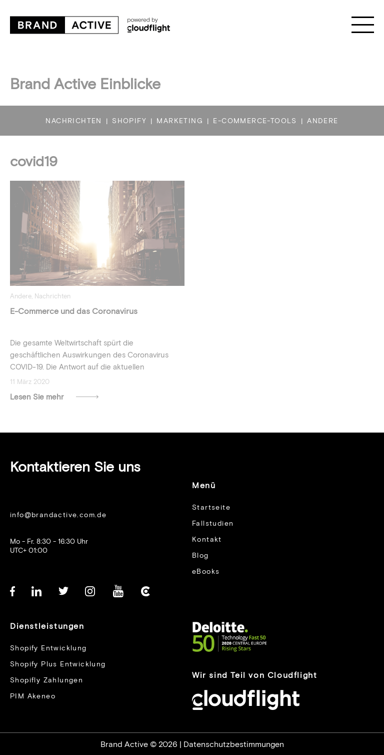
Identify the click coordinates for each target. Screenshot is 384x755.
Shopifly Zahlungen (46, 679)
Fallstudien (213, 523)
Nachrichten (52, 303)
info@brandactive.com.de (58, 514)
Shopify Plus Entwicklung (58, 663)
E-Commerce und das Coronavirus (74, 317)
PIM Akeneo (33, 695)
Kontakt (207, 539)
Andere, (22, 303)
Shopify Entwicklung (48, 647)
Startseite (211, 507)
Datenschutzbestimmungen (234, 744)
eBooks (206, 571)
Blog (200, 555)
